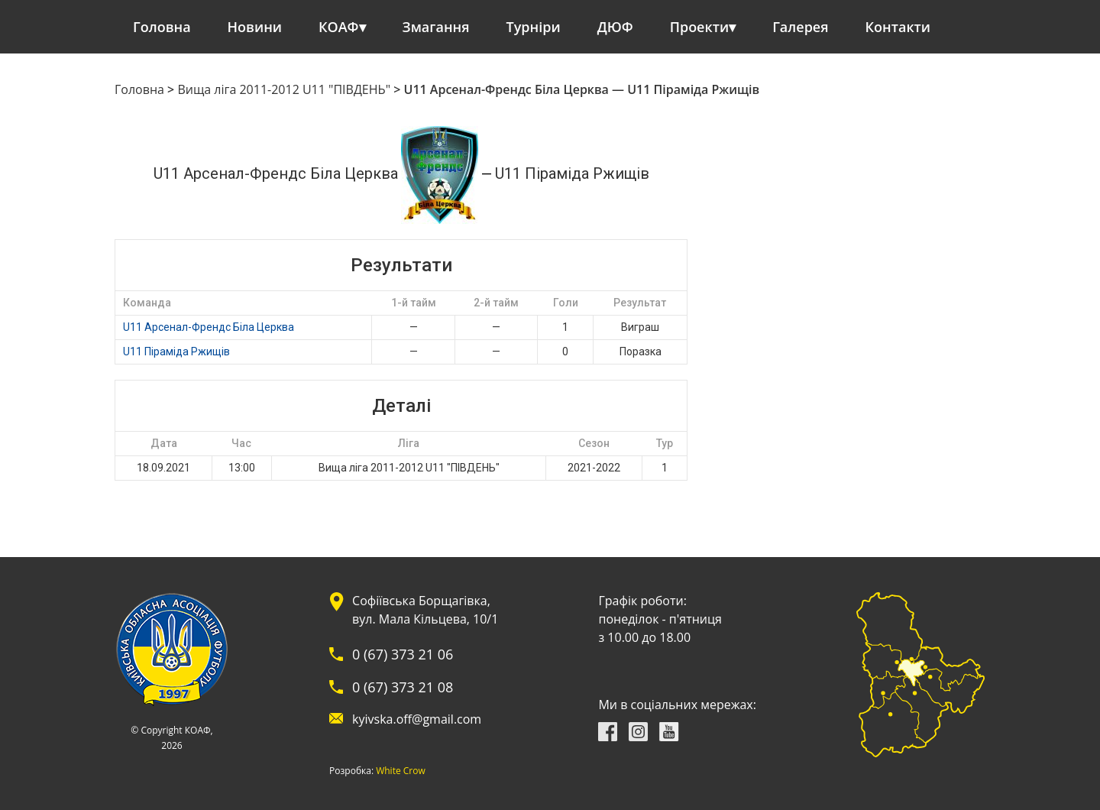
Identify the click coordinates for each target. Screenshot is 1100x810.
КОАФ (339, 27)
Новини (255, 27)
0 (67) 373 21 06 (402, 654)
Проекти (699, 27)
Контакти (898, 27)
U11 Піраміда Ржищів (176, 351)
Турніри (533, 27)
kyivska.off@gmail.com (416, 719)
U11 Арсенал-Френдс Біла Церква (208, 327)
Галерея (800, 27)
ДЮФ (615, 27)
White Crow (400, 771)
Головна (162, 27)
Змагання (436, 27)
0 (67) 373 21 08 (402, 687)
